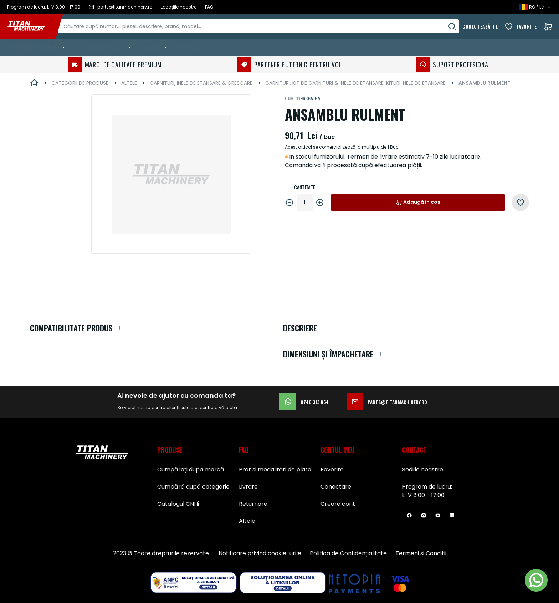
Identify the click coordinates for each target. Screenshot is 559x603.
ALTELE (129, 83)
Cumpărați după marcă (190, 469)
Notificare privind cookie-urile (260, 553)
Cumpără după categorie (193, 487)
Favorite (527, 26)
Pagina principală (34, 83)
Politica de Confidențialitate (348, 553)
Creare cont (337, 504)
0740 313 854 (304, 401)
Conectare (335, 487)
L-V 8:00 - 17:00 (423, 495)
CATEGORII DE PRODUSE (79, 83)
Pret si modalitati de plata (275, 469)
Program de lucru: (427, 487)
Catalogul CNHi (178, 504)
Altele (247, 521)
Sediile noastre (422, 469)
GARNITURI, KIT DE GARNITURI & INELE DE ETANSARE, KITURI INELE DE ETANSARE (355, 83)
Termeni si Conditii (420, 553)
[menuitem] (37, 47)
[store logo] (31, 26)
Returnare (253, 504)
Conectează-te (480, 26)
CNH (289, 98)
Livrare (248, 487)
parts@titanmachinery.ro (387, 401)
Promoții (188, 47)
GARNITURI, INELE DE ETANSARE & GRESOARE (201, 83)
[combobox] (265, 26)
